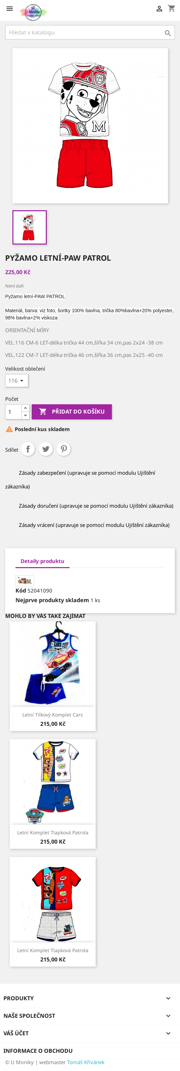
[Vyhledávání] (90, 32)
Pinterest (64, 449)
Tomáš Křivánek (86, 1062)
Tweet (46, 449)
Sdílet (28, 449)
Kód (20, 590)
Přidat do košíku (72, 411)
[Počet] (13, 411)
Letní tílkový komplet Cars (52, 714)
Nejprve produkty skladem (52, 600)
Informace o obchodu (38, 1051)
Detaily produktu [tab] (42, 560)
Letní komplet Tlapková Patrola (52, 832)
